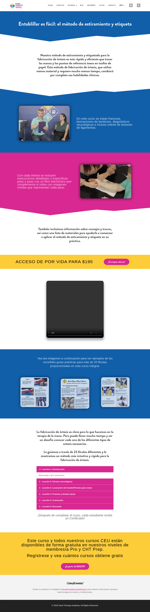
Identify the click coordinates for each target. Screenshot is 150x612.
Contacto (112, 5)
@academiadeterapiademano (74, 589)
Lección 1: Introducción (53, 469)
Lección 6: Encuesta (51, 506)
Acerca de (60, 5)
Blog (82, 5)
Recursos (71, 5)
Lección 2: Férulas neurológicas (57, 482)
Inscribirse (91, 5)
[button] (76, 5)
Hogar (50, 5)
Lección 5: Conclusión (52, 500)
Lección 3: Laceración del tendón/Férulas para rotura (67, 488)
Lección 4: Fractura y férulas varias (58, 494)
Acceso (101, 5)
